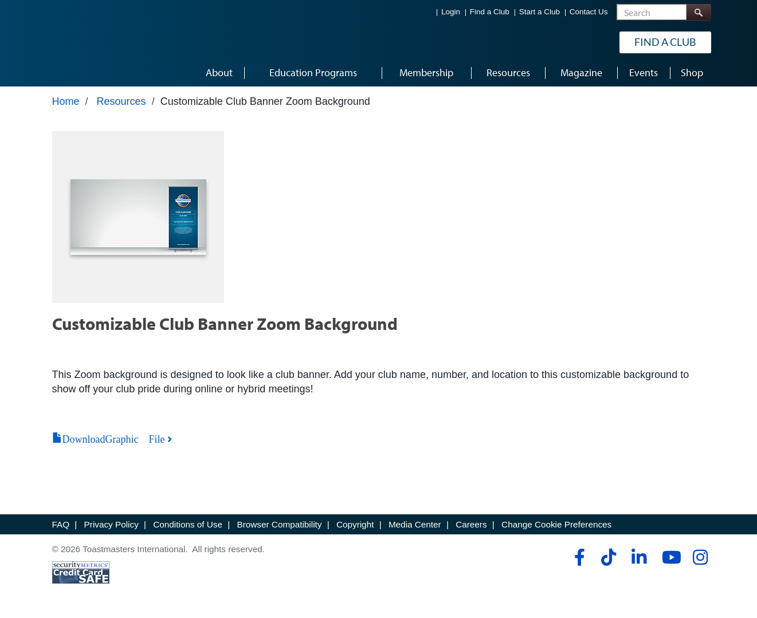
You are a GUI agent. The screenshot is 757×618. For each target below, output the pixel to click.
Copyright (355, 524)
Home (66, 101)
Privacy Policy (111, 524)
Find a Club (489, 11)
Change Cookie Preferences (556, 524)
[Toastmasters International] (85, 41)
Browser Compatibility (279, 524)
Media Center (415, 524)
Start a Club (539, 11)
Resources (121, 101)
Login (450, 11)
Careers (471, 524)
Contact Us (589, 11)
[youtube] (669, 557)
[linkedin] (639, 557)
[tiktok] (608, 557)
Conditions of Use (187, 524)
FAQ (61, 524)
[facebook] (578, 557)
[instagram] (700, 557)
